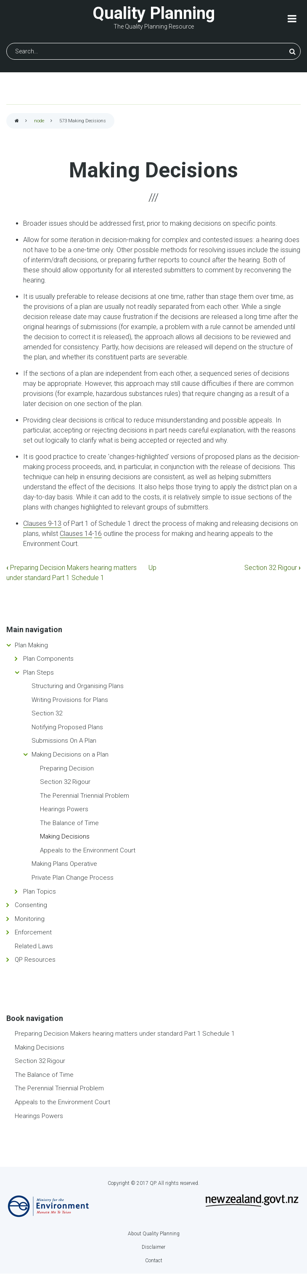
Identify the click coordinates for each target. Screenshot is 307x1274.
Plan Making (31, 645)
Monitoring (30, 919)
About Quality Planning (154, 1233)
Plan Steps (38, 672)
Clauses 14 (76, 534)
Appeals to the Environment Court (87, 850)
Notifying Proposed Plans (67, 727)
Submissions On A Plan (64, 740)
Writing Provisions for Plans (70, 700)
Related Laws (34, 946)
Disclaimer (153, 1247)
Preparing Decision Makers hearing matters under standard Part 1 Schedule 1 (125, 1033)
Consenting (31, 905)
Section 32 (47, 713)
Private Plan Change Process (73, 877)
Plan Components (48, 658)
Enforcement (33, 932)
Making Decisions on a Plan (70, 754)
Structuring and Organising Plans (78, 686)
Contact (153, 1260)
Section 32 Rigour (272, 568)
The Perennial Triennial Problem (84, 795)
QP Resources (35, 959)
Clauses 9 (37, 524)
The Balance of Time (69, 823)
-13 (56, 524)
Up (152, 568)
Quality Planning (154, 13)
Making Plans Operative (64, 864)
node (39, 121)
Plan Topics (39, 891)
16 (98, 534)
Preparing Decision (67, 768)
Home (17, 121)
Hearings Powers (64, 809)
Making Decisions (65, 836)
